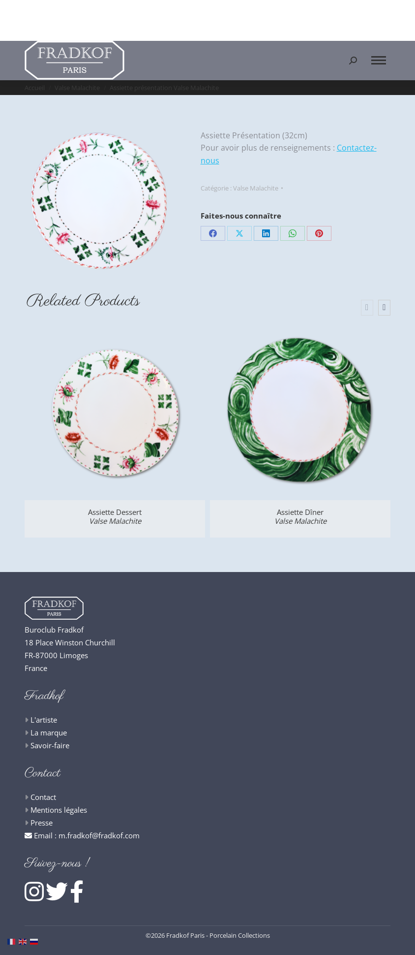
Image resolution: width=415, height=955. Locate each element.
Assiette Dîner (300, 516)
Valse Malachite (255, 188)
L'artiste (43, 720)
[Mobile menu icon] (378, 60)
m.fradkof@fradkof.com (99, 835)
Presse (41, 823)
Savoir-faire (49, 745)
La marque (48, 732)
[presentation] (367, 308)
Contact (43, 797)
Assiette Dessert (115, 516)
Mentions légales (58, 810)
